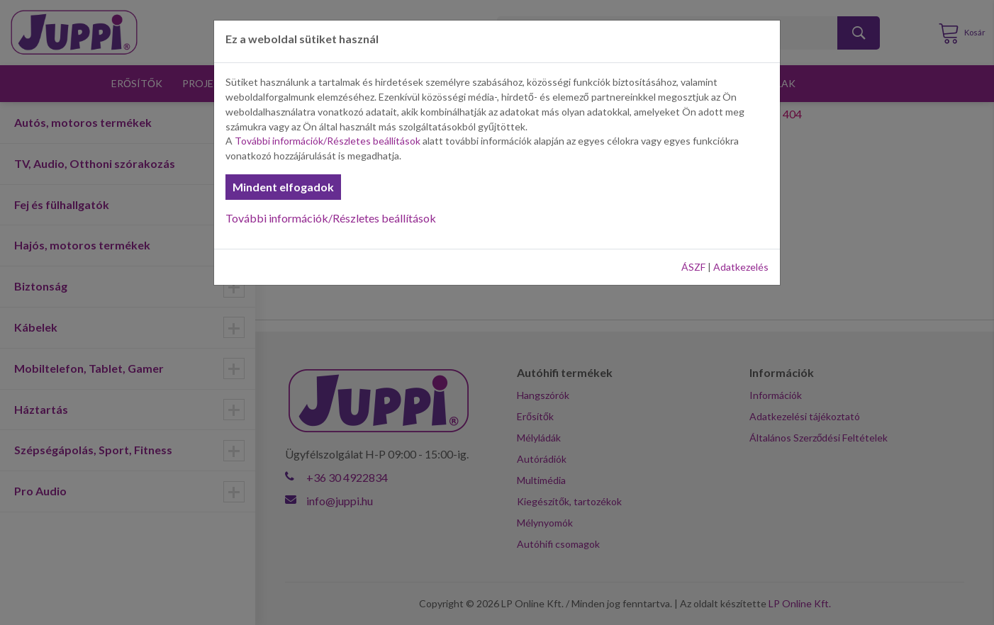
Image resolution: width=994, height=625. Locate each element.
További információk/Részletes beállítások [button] (327, 141)
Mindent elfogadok (283, 186)
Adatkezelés (741, 267)
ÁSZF (693, 267)
